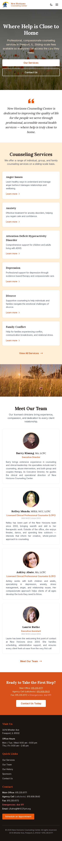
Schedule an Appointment (18, 816)
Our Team (7, 764)
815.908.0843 (43, 691)
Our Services (31, 62)
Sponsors (6, 774)
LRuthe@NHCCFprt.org (20, 808)
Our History (7, 769)
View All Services (31, 353)
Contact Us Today (31, 703)
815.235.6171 (37, 688)
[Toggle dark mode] (51, 4)
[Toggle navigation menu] (57, 5)
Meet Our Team (31, 661)
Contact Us (31, 72)
